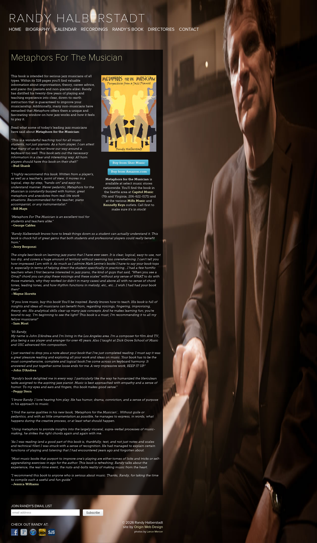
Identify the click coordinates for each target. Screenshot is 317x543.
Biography (38, 29)
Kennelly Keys (114, 205)
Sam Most (20, 323)
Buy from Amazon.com (129, 171)
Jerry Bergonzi (24, 247)
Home (15, 29)
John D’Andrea (24, 370)
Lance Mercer (155, 531)
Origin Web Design (148, 527)
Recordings (94, 29)
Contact (189, 29)
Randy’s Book (128, 29)
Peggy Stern (22, 391)
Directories (161, 29)
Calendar (65, 29)
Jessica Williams (26, 484)
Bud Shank (21, 166)
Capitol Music (142, 192)
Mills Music (136, 201)
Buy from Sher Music (128, 163)
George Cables (24, 225)
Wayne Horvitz (24, 294)
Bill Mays (20, 209)
